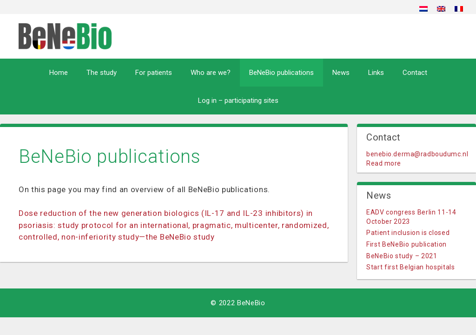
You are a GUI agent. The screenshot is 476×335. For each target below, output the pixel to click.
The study (101, 72)
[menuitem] (423, 8)
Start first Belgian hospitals (410, 267)
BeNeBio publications (281, 72)
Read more (383, 163)
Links (376, 72)
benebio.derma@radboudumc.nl (417, 154)
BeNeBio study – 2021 (401, 256)
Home (58, 72)
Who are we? (211, 72)
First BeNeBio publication (406, 244)
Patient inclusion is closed (408, 232)
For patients (153, 72)
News (341, 72)
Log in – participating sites (238, 100)
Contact (415, 72)
